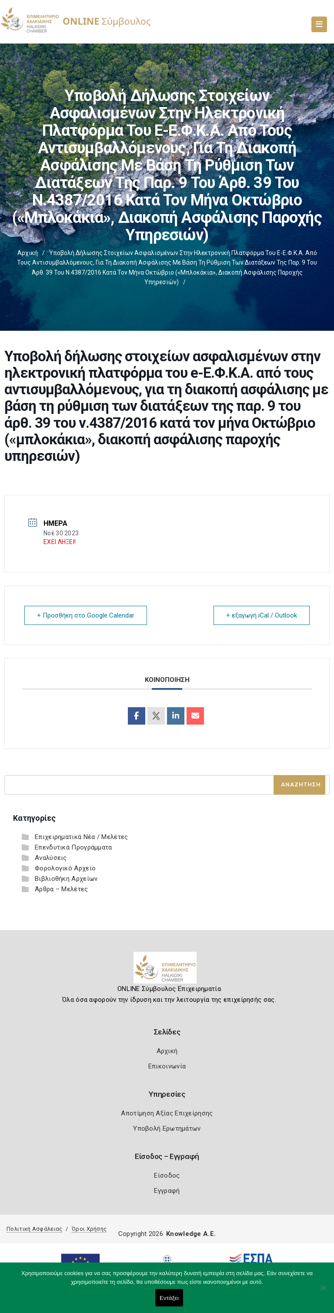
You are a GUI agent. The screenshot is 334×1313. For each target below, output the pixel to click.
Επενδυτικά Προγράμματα (73, 847)
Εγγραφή (167, 1191)
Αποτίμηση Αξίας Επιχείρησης (167, 1113)
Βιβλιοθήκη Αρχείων (66, 879)
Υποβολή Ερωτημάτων (166, 1128)
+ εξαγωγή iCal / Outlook (261, 615)
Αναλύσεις (51, 858)
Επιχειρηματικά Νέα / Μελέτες (81, 837)
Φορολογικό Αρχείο (65, 868)
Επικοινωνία (167, 1066)
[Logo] (167, 971)
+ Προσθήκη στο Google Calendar (85, 615)
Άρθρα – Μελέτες (61, 889)
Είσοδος (167, 1175)
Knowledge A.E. (191, 1234)
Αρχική (27, 252)
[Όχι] (323, 1292)
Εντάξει (169, 1298)
